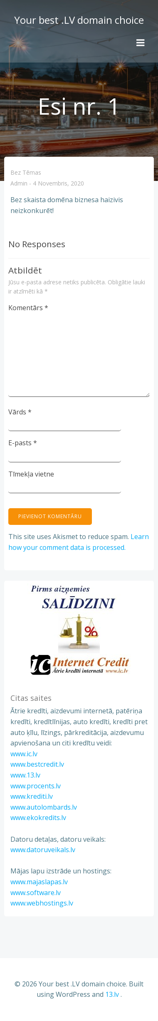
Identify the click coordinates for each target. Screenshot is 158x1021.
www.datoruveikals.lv (42, 849)
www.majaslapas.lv (39, 881)
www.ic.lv (23, 753)
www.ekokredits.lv (38, 817)
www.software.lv (35, 892)
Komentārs (28, 307)
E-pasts (22, 442)
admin (18, 183)
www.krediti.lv (31, 796)
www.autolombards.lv (43, 807)
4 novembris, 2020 (58, 183)
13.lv (112, 994)
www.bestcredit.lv (37, 764)
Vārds (20, 411)
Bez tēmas (25, 172)
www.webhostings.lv (41, 903)
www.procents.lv (35, 785)
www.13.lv (25, 775)
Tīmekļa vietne (31, 474)
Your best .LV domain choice (79, 20)
